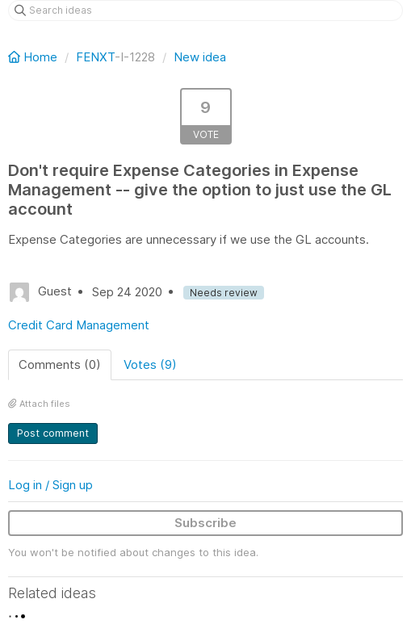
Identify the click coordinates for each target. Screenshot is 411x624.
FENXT (95, 57)
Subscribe (205, 522)
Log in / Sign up (50, 484)
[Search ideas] (205, 10)
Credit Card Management (78, 325)
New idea (200, 57)
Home (34, 57)
